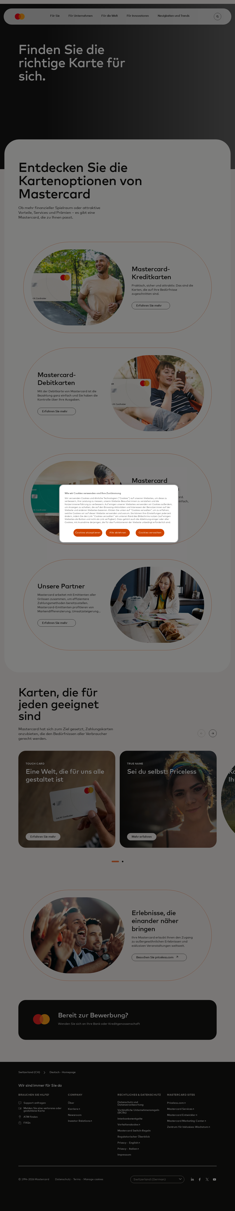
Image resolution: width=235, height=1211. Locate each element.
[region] (118, 513)
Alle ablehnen (117, 532)
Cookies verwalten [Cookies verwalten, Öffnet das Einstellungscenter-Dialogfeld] (150, 532)
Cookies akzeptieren (87, 532)
